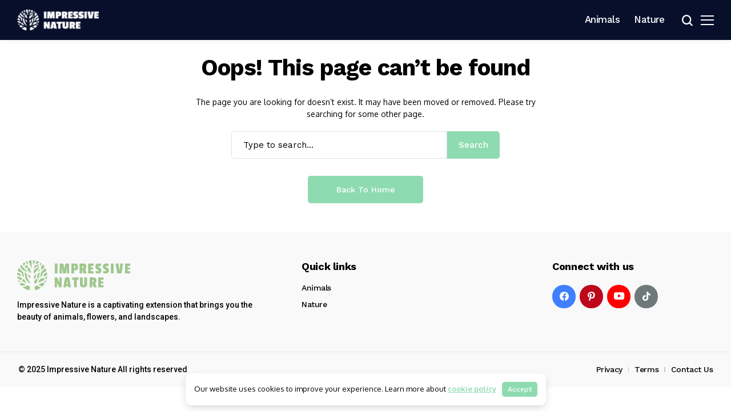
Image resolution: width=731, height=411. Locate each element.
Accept (520, 389)
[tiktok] (646, 296)
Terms (646, 369)
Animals (316, 287)
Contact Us (692, 369)
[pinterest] (591, 296)
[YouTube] (618, 296)
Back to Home (365, 189)
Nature (314, 304)
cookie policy (472, 388)
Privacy (609, 369)
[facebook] (564, 296)
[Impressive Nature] (74, 275)
